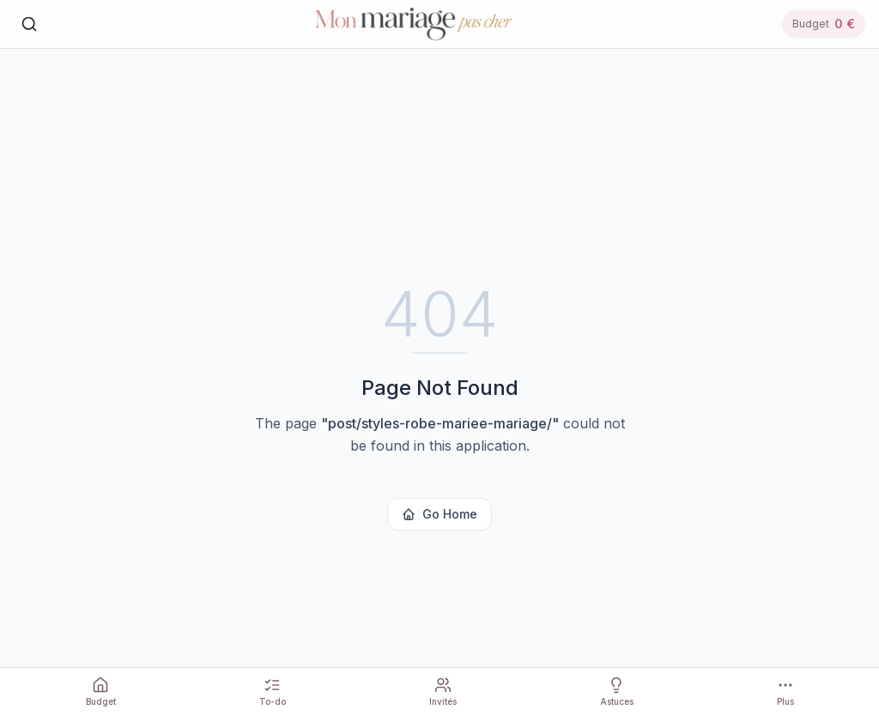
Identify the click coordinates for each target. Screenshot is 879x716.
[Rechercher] (29, 24)
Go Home (439, 514)
